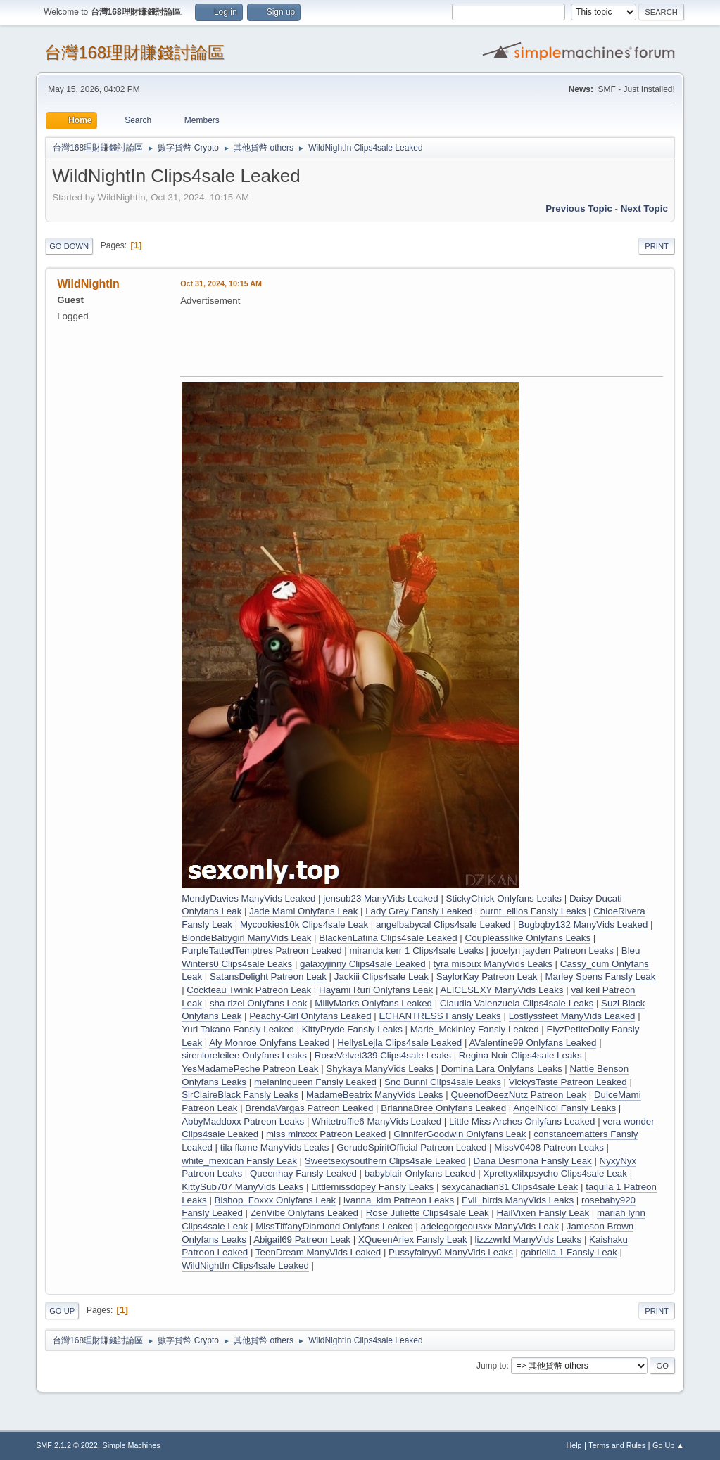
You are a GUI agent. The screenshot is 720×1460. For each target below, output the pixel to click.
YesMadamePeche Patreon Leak (250, 1068)
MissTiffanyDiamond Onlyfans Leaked (334, 1226)
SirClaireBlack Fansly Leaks (240, 1094)
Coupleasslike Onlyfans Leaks (528, 938)
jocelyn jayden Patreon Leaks (552, 950)
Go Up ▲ (668, 1445)
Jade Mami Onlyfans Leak (303, 911)
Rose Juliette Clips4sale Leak (427, 1213)
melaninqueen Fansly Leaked (315, 1082)
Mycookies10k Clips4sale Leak (304, 924)
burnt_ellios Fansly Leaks (533, 911)
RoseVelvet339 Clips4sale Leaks (383, 1055)
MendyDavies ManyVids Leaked (248, 898)
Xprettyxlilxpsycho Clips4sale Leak (554, 1173)
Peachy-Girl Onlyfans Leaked (310, 1016)
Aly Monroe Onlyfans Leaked (269, 1042)
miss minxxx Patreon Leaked (326, 1134)
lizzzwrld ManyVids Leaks (528, 1239)
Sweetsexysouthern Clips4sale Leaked (385, 1160)
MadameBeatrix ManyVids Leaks (374, 1094)
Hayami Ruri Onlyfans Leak (376, 990)
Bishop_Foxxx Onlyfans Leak (275, 1200)
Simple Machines (131, 1445)
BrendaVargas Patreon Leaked (309, 1108)
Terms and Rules (616, 1445)
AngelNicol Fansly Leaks (564, 1108)
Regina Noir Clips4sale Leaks (520, 1055)
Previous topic (578, 208)
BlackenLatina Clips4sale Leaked (388, 938)
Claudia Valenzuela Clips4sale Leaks (516, 1003)
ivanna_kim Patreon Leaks (398, 1200)
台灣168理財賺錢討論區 (134, 52)
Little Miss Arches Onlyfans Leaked (522, 1121)
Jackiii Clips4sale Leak (381, 976)
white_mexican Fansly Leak (239, 1160)
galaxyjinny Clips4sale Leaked (363, 964)
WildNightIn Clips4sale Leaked (245, 1265)
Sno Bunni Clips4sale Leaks (442, 1082)
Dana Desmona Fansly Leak (533, 1160)
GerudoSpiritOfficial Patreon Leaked (411, 1147)
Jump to (491, 1366)
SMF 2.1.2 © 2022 (67, 1445)
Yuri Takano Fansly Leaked (238, 1029)
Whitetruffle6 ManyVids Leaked (376, 1121)
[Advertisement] (436, 339)
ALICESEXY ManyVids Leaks (501, 990)
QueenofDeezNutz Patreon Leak (518, 1094)
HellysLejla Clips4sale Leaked (399, 1042)
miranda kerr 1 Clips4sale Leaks (417, 950)
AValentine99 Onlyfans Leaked (532, 1042)
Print (657, 246)
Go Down (69, 246)
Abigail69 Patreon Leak (301, 1239)
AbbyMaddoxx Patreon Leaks (243, 1121)
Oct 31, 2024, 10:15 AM (221, 283)
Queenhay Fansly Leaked (303, 1173)
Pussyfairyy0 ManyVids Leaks (451, 1252)
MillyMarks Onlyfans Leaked (373, 1003)
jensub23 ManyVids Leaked (380, 898)
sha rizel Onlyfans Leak (259, 1003)
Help (573, 1445)
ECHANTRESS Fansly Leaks (439, 1016)
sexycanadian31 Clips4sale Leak (509, 1187)
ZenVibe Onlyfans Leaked (304, 1213)
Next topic (644, 208)
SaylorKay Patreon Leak (487, 976)
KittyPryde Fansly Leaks (352, 1029)
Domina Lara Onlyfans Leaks (501, 1068)
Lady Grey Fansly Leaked (418, 911)
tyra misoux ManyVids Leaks (493, 964)
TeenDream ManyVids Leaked (318, 1252)
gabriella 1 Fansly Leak (569, 1252)
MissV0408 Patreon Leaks (549, 1147)
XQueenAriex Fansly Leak (412, 1239)
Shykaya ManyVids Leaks (379, 1068)
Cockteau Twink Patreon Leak (249, 990)
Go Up (62, 1311)
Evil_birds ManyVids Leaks (518, 1200)
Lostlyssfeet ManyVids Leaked (572, 1016)
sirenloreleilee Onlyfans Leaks (244, 1055)
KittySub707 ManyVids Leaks (242, 1187)
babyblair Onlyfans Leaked (420, 1173)
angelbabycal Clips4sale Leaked (443, 924)
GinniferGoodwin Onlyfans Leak (459, 1134)
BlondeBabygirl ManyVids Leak (246, 938)
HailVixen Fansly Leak (542, 1213)
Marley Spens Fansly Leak (600, 976)
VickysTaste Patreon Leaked (568, 1082)
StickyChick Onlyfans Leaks (504, 898)
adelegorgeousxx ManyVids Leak (490, 1226)
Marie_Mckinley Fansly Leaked (474, 1029)
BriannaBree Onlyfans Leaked (443, 1108)
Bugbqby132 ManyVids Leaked (583, 924)
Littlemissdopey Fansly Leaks (372, 1187)
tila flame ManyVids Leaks (274, 1147)
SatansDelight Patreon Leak (268, 976)
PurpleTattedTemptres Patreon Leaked (261, 950)
